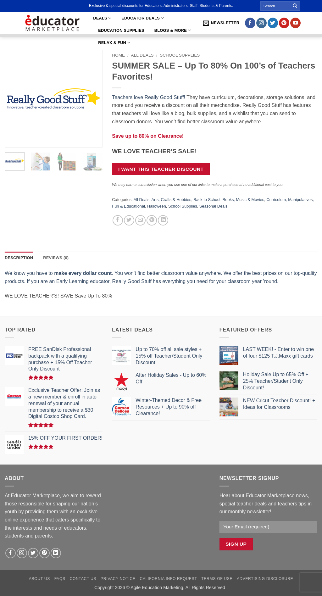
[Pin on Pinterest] (152, 220)
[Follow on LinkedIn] (56, 553)
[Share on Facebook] (118, 220)
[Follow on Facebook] (250, 23)
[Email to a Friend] (140, 220)
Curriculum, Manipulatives (289, 199)
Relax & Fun (114, 43)
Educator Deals (142, 18)
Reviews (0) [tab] (56, 257)
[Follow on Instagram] (261, 23)
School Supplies (180, 55)
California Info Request (168, 579)
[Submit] (295, 6)
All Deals (142, 55)
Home (118, 55)
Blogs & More (172, 30)
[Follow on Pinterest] (284, 23)
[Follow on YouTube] (295, 23)
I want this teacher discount (161, 169)
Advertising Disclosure (265, 579)
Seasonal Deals (213, 206)
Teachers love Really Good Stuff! (148, 97)
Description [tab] (19, 257)
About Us (39, 579)
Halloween (156, 206)
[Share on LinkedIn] (163, 220)
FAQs (59, 579)
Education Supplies (121, 30)
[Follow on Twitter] (273, 23)
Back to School (206, 199)
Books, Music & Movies (243, 199)
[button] (221, 23)
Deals (102, 18)
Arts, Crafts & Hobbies (172, 199)
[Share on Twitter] (129, 220)
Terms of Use (216, 579)
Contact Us (83, 579)
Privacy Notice (118, 579)
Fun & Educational (128, 206)
